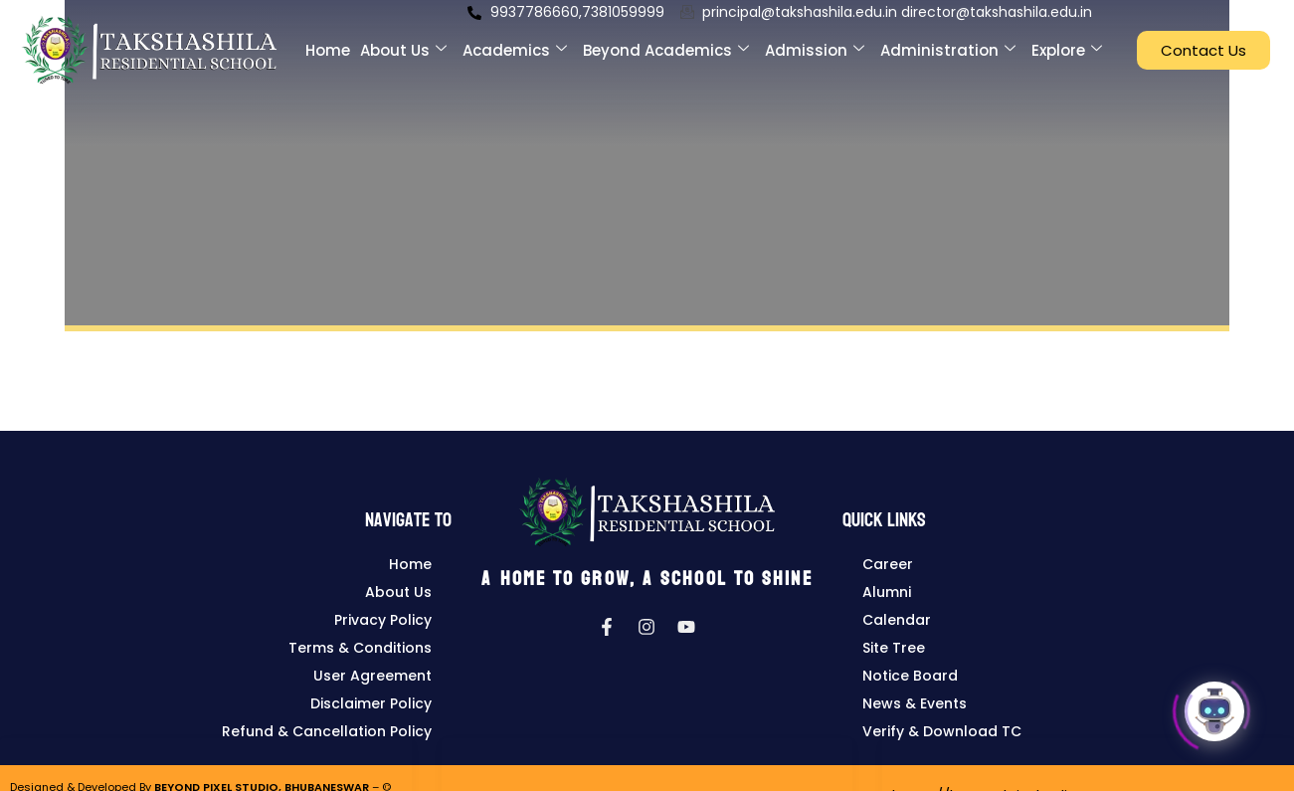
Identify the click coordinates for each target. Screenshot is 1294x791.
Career (887, 564)
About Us (403, 40)
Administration (948, 40)
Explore (1066, 40)
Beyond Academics (666, 40)
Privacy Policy (383, 620)
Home (327, 40)
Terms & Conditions (360, 648)
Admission (814, 40)
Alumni (886, 592)
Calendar (896, 620)
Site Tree (893, 648)
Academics (514, 40)
